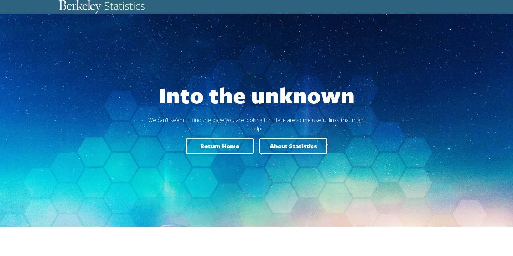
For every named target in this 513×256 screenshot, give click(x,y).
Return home (219, 146)
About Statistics (293, 146)
